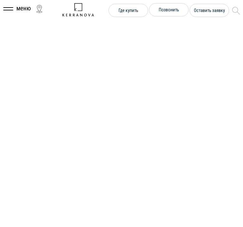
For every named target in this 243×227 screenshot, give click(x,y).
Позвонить (169, 9)
